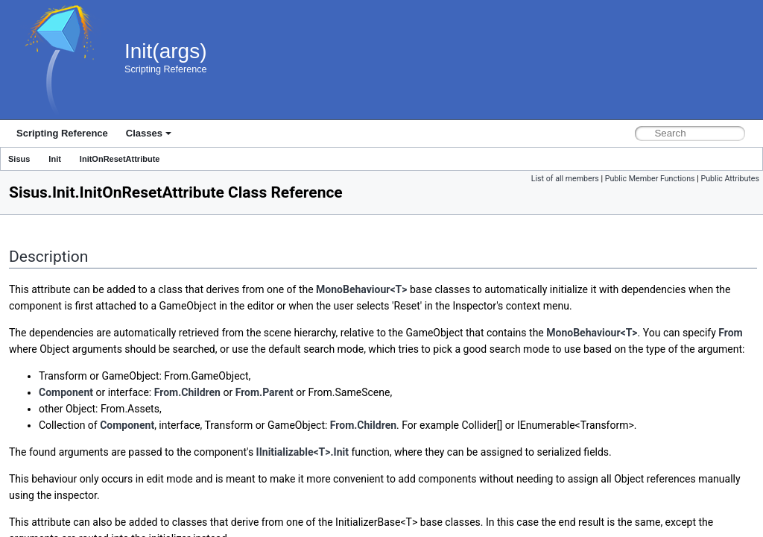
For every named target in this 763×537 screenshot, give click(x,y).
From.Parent (264, 392)
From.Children (187, 392)
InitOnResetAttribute (120, 158)
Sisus (19, 158)
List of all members (565, 178)
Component (66, 392)
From (730, 333)
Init (54, 158)
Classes (148, 133)
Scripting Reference (62, 133)
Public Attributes (729, 178)
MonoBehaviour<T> (361, 289)
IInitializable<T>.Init (302, 452)
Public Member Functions (650, 178)
